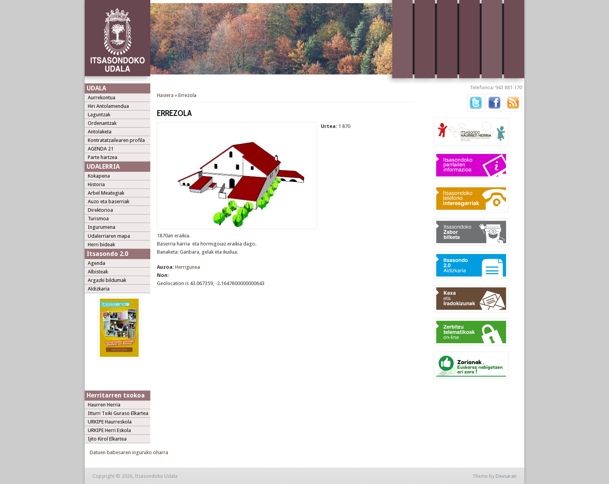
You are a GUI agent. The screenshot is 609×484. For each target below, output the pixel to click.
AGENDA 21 (100, 149)
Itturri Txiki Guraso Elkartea (118, 413)
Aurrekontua (101, 97)
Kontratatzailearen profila (116, 140)
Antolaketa (99, 132)
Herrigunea (187, 267)
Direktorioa (100, 210)
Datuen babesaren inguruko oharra (129, 452)
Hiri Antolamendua (108, 106)
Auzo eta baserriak (108, 201)
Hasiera (165, 95)
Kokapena (99, 176)
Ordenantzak (102, 123)
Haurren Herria (104, 405)
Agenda (96, 263)
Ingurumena (101, 227)
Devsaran (506, 476)
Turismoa (98, 218)
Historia (96, 184)
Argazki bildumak (107, 280)
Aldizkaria (99, 289)
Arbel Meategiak (106, 193)
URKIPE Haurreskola (110, 422)
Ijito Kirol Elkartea (107, 439)
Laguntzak (99, 115)
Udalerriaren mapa (109, 236)
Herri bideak (101, 244)
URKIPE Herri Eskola (109, 430)
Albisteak (98, 272)
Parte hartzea (102, 157)
